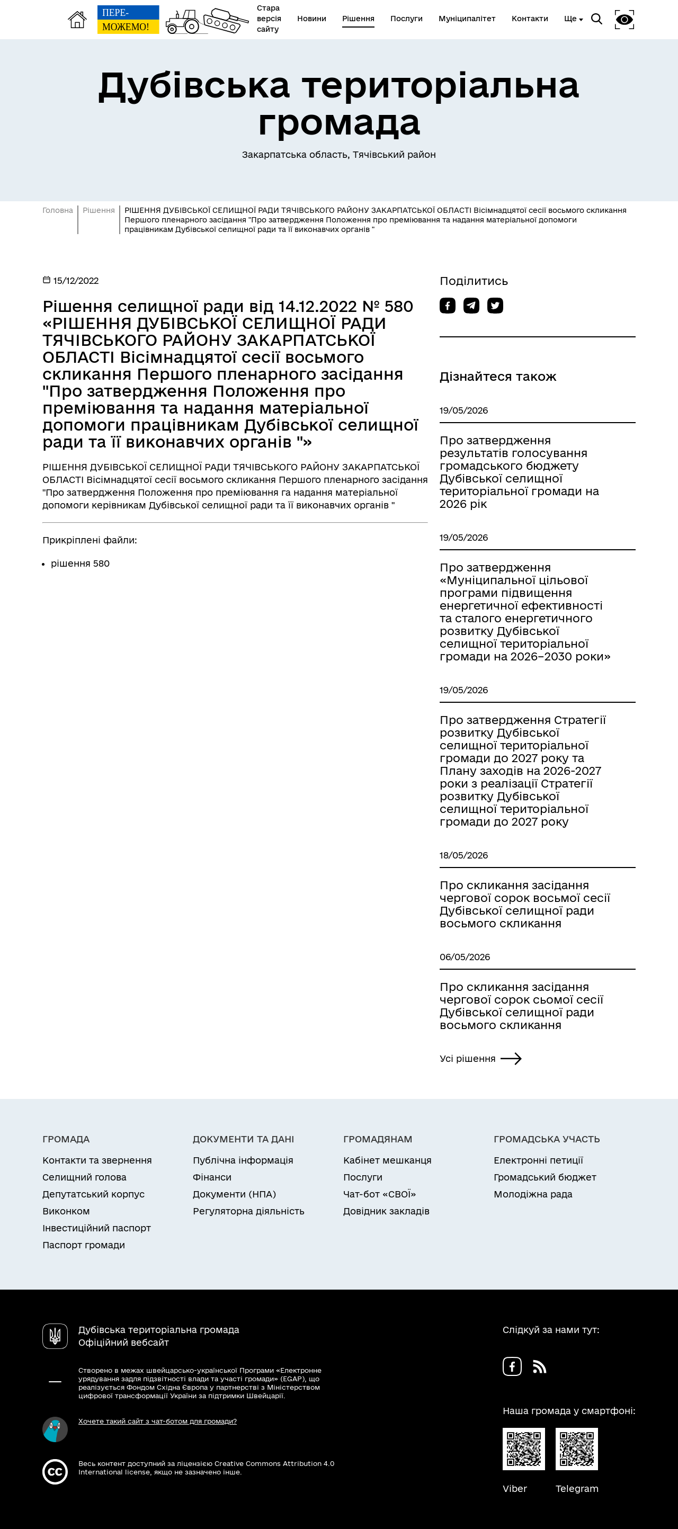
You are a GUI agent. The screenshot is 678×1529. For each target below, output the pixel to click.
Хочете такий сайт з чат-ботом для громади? (157, 1421)
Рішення (99, 210)
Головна (57, 210)
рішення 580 (80, 563)
